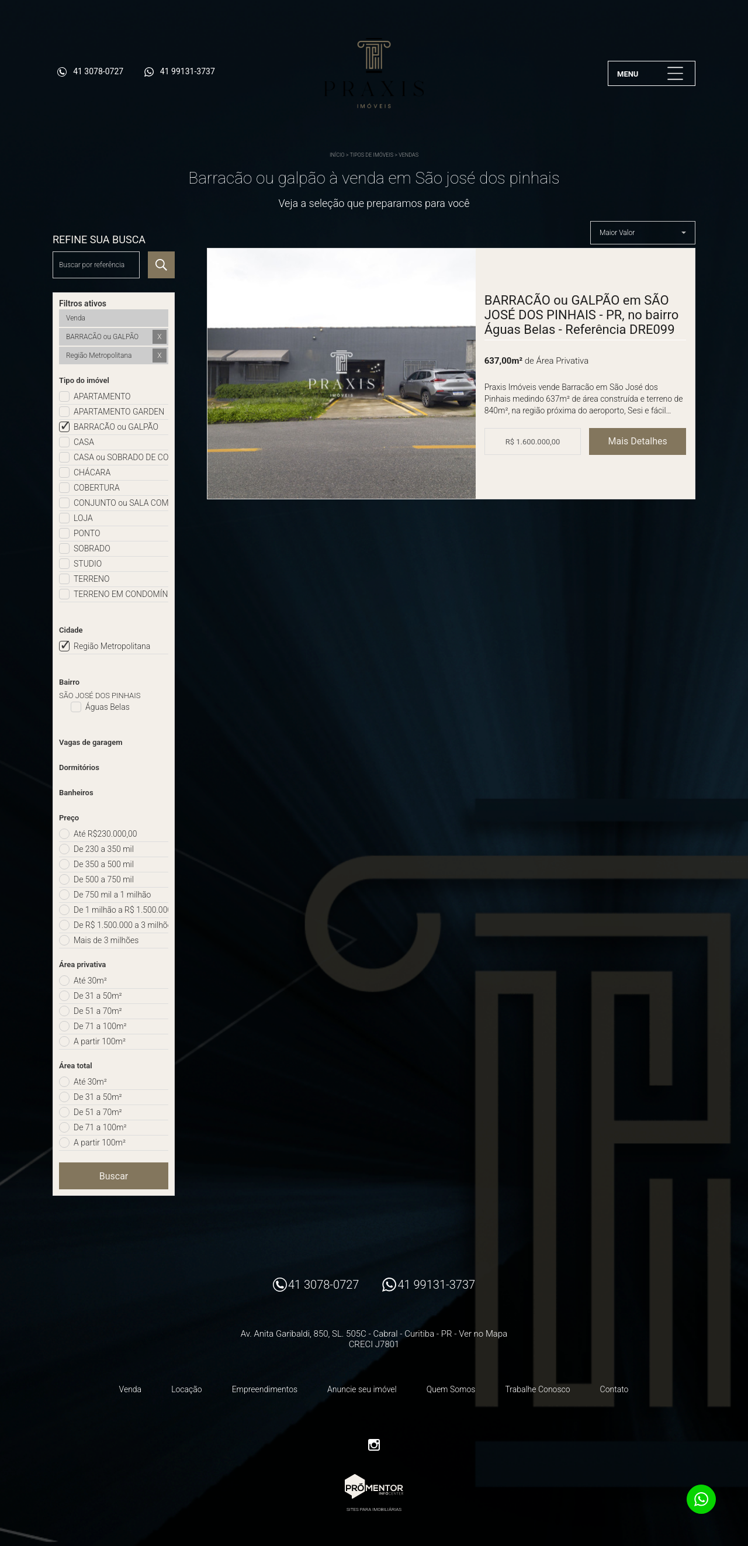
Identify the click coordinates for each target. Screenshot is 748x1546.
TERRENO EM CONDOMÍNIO (121, 594)
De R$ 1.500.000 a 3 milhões (121, 925)
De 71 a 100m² (100, 1026)
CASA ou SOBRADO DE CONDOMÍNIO (121, 457)
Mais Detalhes (637, 441)
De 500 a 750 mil (104, 879)
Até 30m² (90, 980)
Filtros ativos (82, 303)
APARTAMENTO (102, 396)
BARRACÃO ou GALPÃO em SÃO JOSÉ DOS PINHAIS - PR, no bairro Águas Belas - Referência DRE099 (581, 315)
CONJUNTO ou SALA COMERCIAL (121, 503)
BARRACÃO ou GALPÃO (116, 427)
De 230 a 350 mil (104, 849)
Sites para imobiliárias (374, 1509)
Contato (614, 1389)
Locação (186, 1389)
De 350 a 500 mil (104, 864)
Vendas (408, 155)
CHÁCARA (92, 472)
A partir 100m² (100, 1041)
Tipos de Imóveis (371, 155)
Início (337, 155)
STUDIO (88, 563)
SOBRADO (92, 548)
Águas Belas (107, 707)
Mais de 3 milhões (106, 940)
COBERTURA (97, 487)
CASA (84, 442)
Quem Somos (451, 1389)
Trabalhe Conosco (537, 1389)
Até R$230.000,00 (105, 833)
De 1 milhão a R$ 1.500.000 (121, 910)
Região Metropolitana (112, 646)
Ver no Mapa (483, 1333)
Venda (130, 1389)
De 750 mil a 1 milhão (112, 894)
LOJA (83, 518)
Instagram (374, 1445)
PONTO (87, 533)
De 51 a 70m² (98, 1011)
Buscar (114, 1176)
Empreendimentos (264, 1389)
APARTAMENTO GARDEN (119, 411)
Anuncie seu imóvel (362, 1389)
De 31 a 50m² (98, 995)
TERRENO (92, 579)
